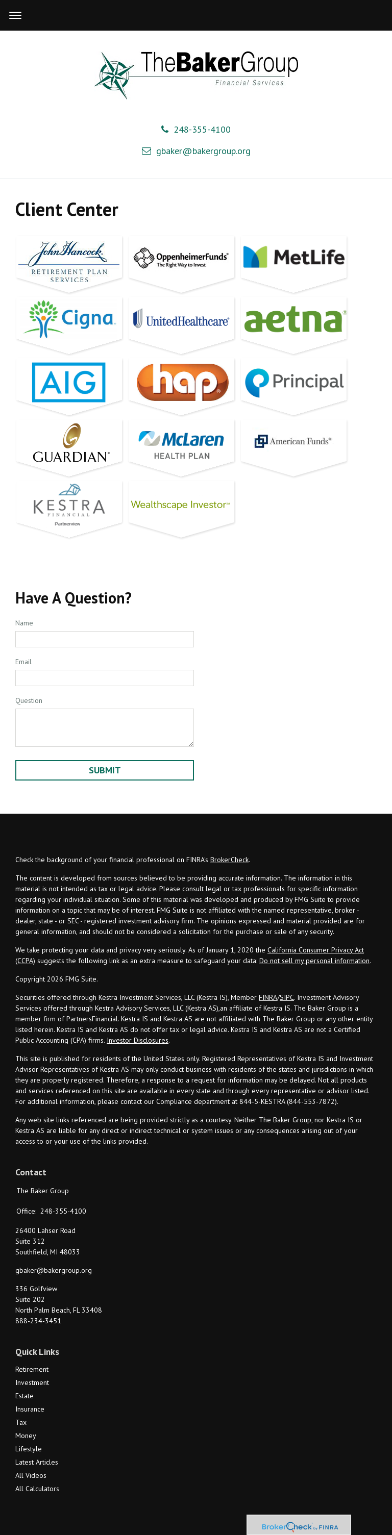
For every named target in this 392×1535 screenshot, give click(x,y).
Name (24, 622)
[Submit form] (104, 770)
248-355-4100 (196, 129)
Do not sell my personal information (314, 960)
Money (25, 1435)
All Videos (30, 1475)
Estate (24, 1395)
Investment (32, 1382)
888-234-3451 (38, 1320)
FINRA (268, 997)
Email (23, 661)
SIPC (287, 997)
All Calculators (37, 1488)
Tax (21, 1422)
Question (28, 700)
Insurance (29, 1409)
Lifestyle (28, 1448)
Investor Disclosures (137, 1040)
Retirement (31, 1369)
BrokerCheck (229, 859)
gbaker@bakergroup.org (196, 151)
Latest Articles (36, 1462)
